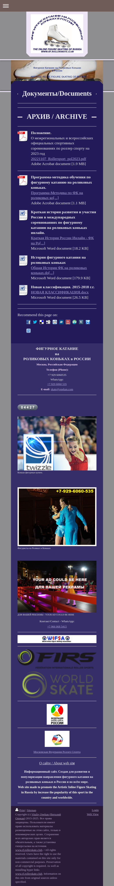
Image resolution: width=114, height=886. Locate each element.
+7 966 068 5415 (57, 626)
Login (95, 810)
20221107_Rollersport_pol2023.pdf (58, 159)
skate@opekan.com (62, 389)
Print (20, 810)
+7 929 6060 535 (57, 384)
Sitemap (31, 810)
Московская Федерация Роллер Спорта (57, 751)
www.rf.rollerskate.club (28, 850)
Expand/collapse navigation (57, 5)
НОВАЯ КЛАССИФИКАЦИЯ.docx (60, 292)
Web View (93, 814)
